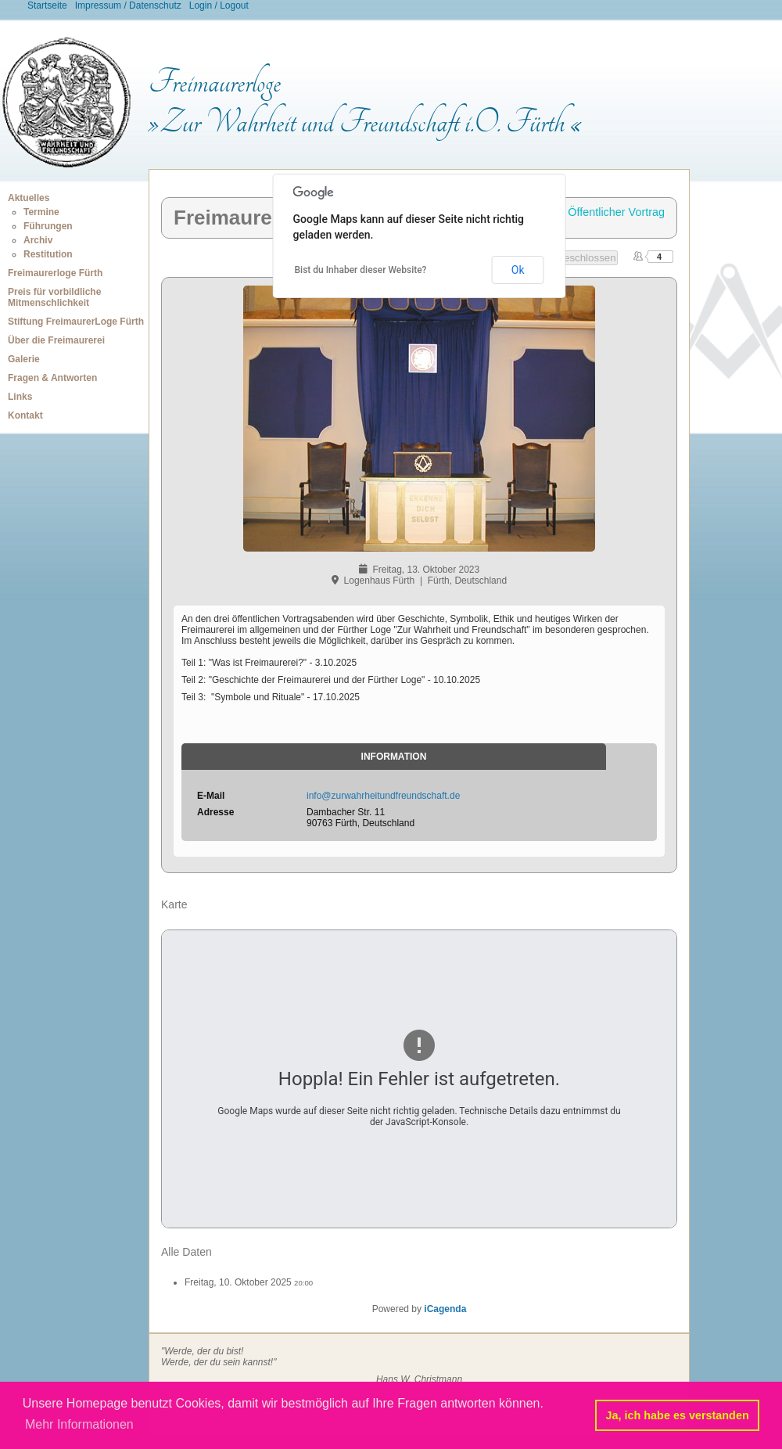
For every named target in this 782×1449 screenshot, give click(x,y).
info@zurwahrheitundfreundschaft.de (383, 795)
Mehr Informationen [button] (79, 1424)
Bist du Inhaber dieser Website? (361, 269)
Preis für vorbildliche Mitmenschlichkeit (54, 297)
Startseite (47, 5)
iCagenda (445, 1308)
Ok (518, 270)
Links (20, 396)
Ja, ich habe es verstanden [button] (677, 1415)
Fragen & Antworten (52, 377)
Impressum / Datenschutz (128, 5)
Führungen (48, 226)
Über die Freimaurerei (56, 340)
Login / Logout (219, 5)
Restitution (48, 254)
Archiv (37, 240)
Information (394, 756)
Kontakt (25, 415)
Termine (41, 212)
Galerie (24, 359)
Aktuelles (28, 197)
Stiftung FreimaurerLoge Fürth (76, 321)
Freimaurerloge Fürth (55, 273)
